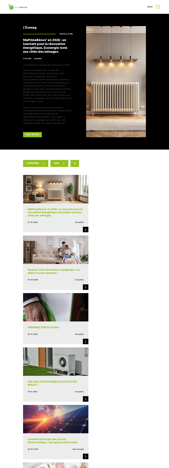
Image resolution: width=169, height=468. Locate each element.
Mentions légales (63, 462)
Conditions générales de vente (81, 462)
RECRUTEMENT (77, 449)
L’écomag (117, 449)
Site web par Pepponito (138, 462)
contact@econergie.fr (107, 402)
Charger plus (84, 365)
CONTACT (55, 449)
